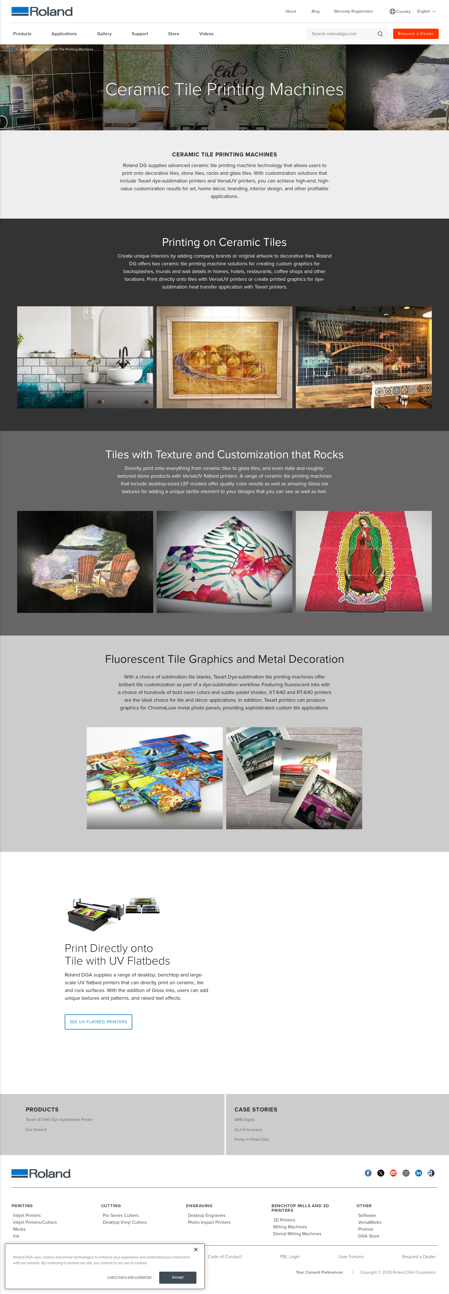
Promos (365, 1229)
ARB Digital (244, 1119)
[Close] (196, 1249)
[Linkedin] (418, 1173)
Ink (16, 1236)
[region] (105, 1266)
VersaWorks (369, 1222)
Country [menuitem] (403, 11)
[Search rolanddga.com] (344, 33)
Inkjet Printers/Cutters (35, 1222)
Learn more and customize (129, 1277)
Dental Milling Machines (297, 1234)
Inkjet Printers (27, 1215)
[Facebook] (368, 1173)
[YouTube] (393, 1173)
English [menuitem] (426, 11)
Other (364, 1205)
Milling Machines (290, 1227)
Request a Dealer (419, 1257)
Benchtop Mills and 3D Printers (300, 1208)
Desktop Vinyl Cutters (125, 1222)
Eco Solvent (36, 1129)
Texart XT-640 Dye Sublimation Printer (59, 1119)
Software (367, 1215)
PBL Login (290, 1257)
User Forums (351, 1257)
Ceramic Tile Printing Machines (69, 49)
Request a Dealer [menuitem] (416, 33)
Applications (29, 49)
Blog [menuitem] (316, 11)
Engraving (199, 1205)
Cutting (111, 1205)
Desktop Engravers (206, 1215)
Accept (178, 1277)
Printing (22, 1205)
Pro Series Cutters (121, 1215)
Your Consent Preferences (319, 1272)
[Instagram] (406, 1173)
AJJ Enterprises (249, 1129)
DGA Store (368, 1236)
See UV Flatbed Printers (98, 1021)
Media (19, 1229)
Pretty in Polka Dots (252, 1139)
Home (12, 49)
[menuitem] (25, 34)
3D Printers (284, 1220)
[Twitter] (380, 1173)
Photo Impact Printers (209, 1222)
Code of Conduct (225, 1257)
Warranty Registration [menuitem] (353, 11)
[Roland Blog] (431, 1173)
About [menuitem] (293, 11)
